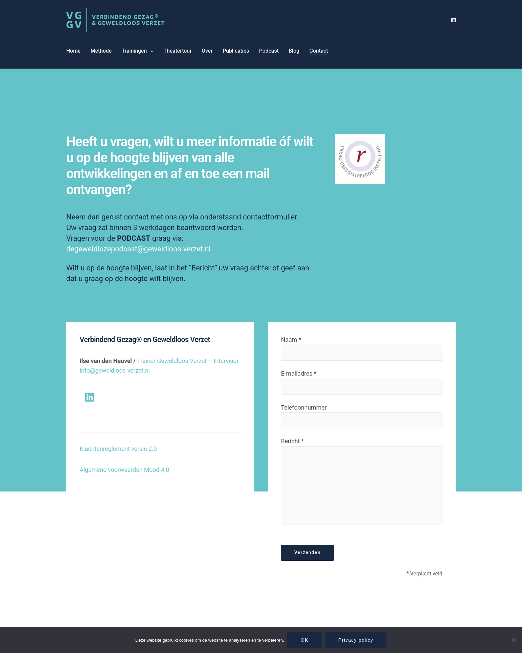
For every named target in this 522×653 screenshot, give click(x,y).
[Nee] (513, 640)
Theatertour (177, 51)
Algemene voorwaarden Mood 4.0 (124, 469)
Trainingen (134, 51)
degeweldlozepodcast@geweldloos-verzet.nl (139, 249)
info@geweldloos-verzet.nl (115, 370)
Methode (101, 51)
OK (304, 640)
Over (207, 51)
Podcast (269, 51)
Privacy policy (355, 640)
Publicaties (236, 51)
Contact (318, 51)
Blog (294, 51)
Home (73, 51)
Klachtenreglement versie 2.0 (118, 448)
